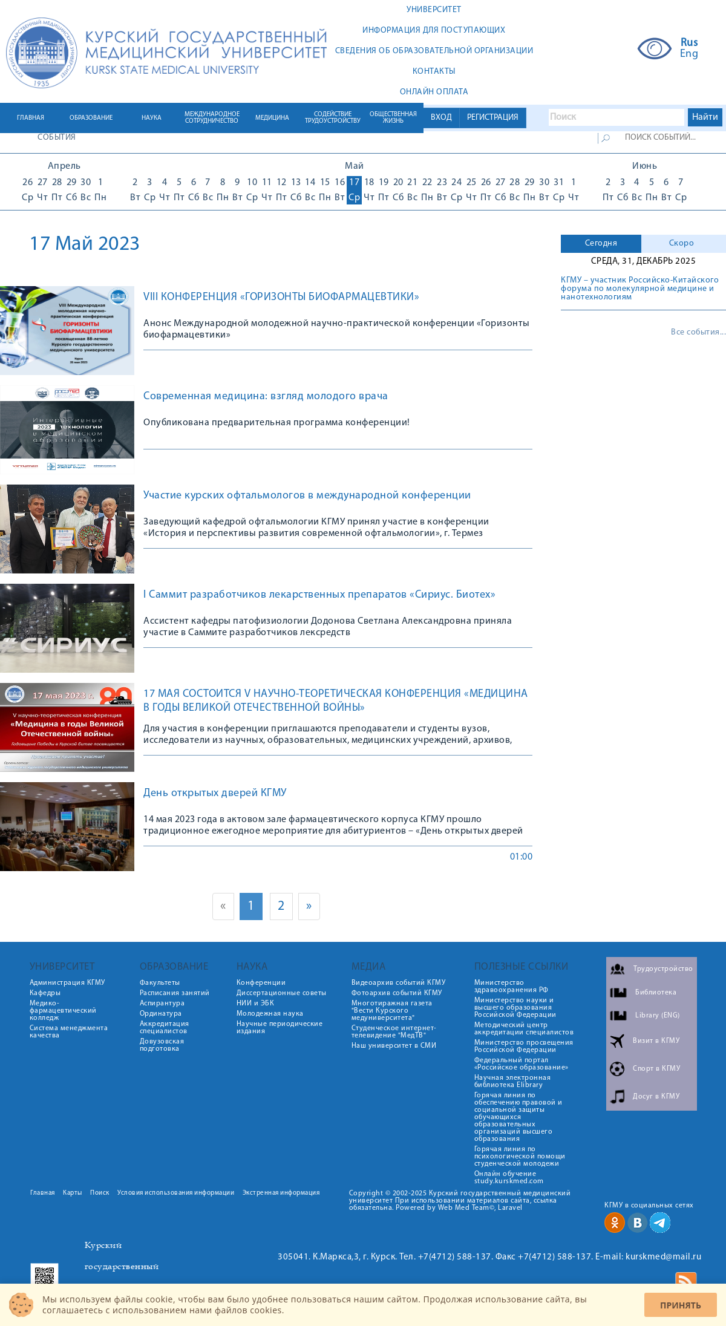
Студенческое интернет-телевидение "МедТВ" (394, 1032)
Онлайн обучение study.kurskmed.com (509, 1178)
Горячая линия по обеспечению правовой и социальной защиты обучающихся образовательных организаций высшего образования (518, 1117)
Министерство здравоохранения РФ (511, 986)
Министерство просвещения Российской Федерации (524, 1046)
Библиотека (655, 992)
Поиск (100, 1193)
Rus (689, 43)
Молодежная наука (270, 1013)
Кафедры (45, 993)
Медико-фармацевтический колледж (63, 1011)
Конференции (261, 983)
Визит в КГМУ (656, 1041)
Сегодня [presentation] (601, 243)
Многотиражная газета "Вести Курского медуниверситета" (392, 1011)
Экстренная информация (281, 1193)
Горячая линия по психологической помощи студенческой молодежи (520, 1157)
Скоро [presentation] (682, 243)
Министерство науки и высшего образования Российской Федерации (515, 1008)
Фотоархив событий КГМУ (397, 993)
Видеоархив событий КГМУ (399, 983)
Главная (42, 1193)
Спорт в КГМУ (656, 1069)
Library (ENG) (657, 1015)
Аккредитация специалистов (164, 1028)
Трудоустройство (663, 969)
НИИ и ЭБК (256, 1003)
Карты (72, 1193)
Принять (680, 1305)
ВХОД (441, 117)
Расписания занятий (175, 993)
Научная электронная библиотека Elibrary (512, 1081)
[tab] (601, 244)
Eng (689, 54)
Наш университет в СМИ (394, 1046)
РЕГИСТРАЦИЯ (492, 117)
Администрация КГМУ (67, 983)
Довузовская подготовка (162, 1045)
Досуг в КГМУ (656, 1096)
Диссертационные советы (282, 993)
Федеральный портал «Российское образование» (521, 1064)
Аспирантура (162, 1003)
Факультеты (160, 983)
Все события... (698, 332)
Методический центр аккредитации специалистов (524, 1029)
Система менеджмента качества (69, 1032)
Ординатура (161, 1013)
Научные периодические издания (280, 1028)
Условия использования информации (175, 1193)
